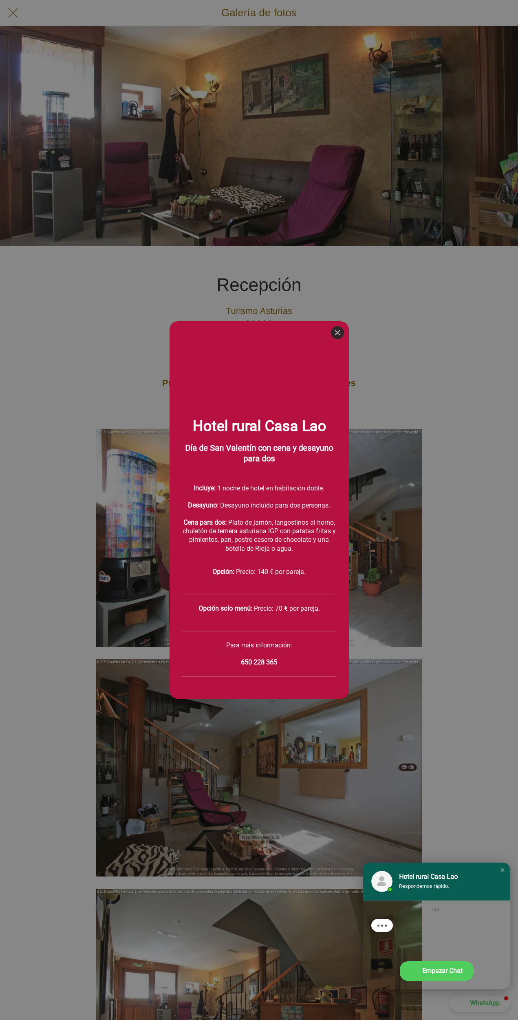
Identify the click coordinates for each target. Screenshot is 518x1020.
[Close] (337, 11)
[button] (502, 870)
